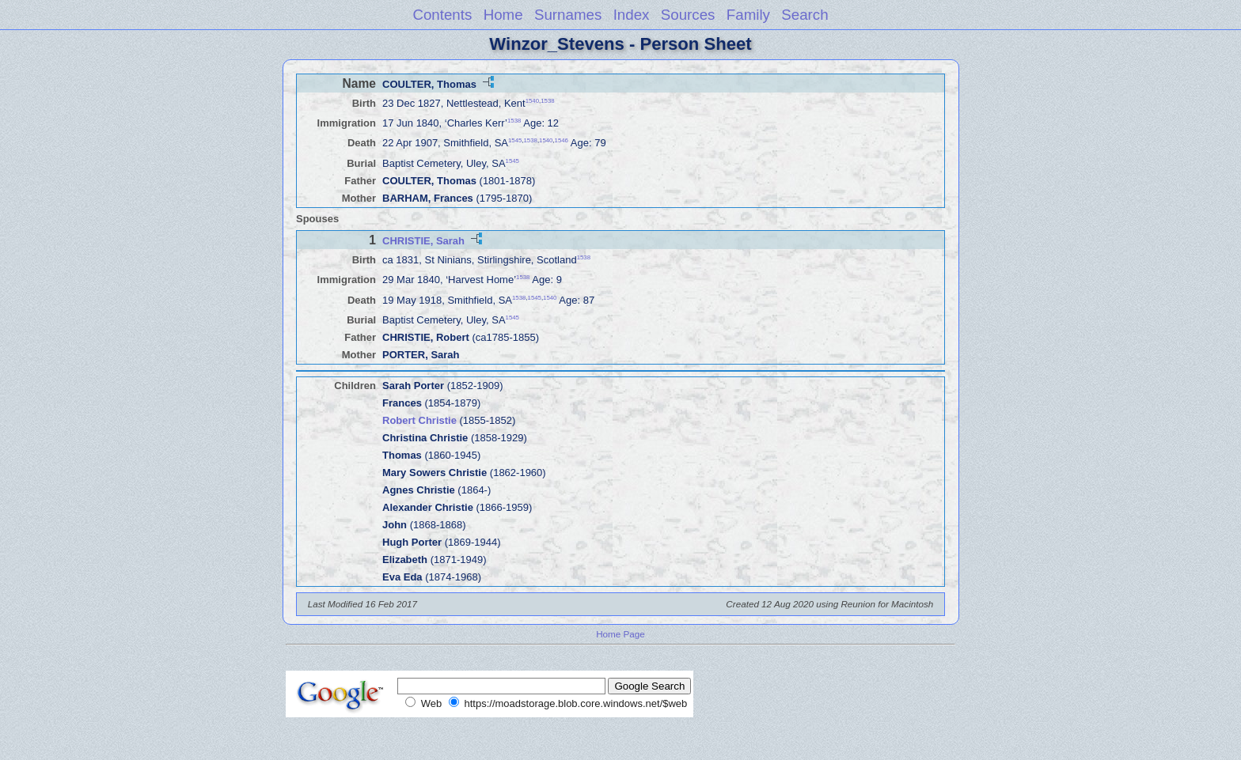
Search (804, 14)
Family (748, 14)
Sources (688, 14)
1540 (532, 100)
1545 (515, 140)
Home (503, 14)
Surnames (568, 14)
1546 (561, 140)
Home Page (620, 634)
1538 (547, 100)
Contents (442, 14)
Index (631, 14)
